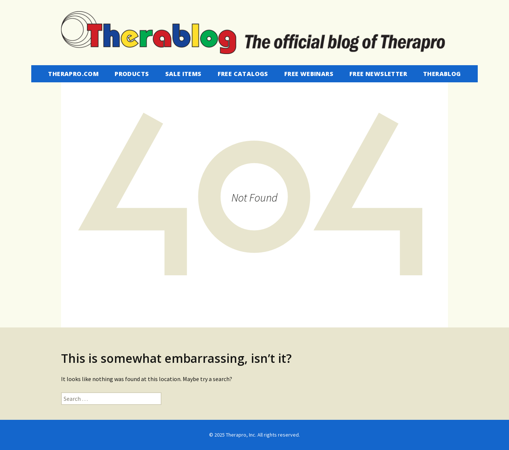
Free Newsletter (378, 74)
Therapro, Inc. (241, 434)
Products (132, 74)
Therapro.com (73, 74)
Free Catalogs (243, 74)
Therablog (442, 74)
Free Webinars (308, 74)
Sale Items (183, 74)
